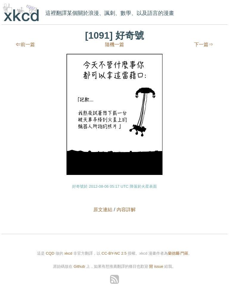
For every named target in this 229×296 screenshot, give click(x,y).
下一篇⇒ (203, 44)
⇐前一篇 (25, 44)
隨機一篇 (114, 44)
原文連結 (102, 209)
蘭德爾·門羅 (178, 253)
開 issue (156, 266)
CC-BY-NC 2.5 (114, 253)
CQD (50, 253)
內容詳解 (126, 209)
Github (79, 266)
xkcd (22, 12)
